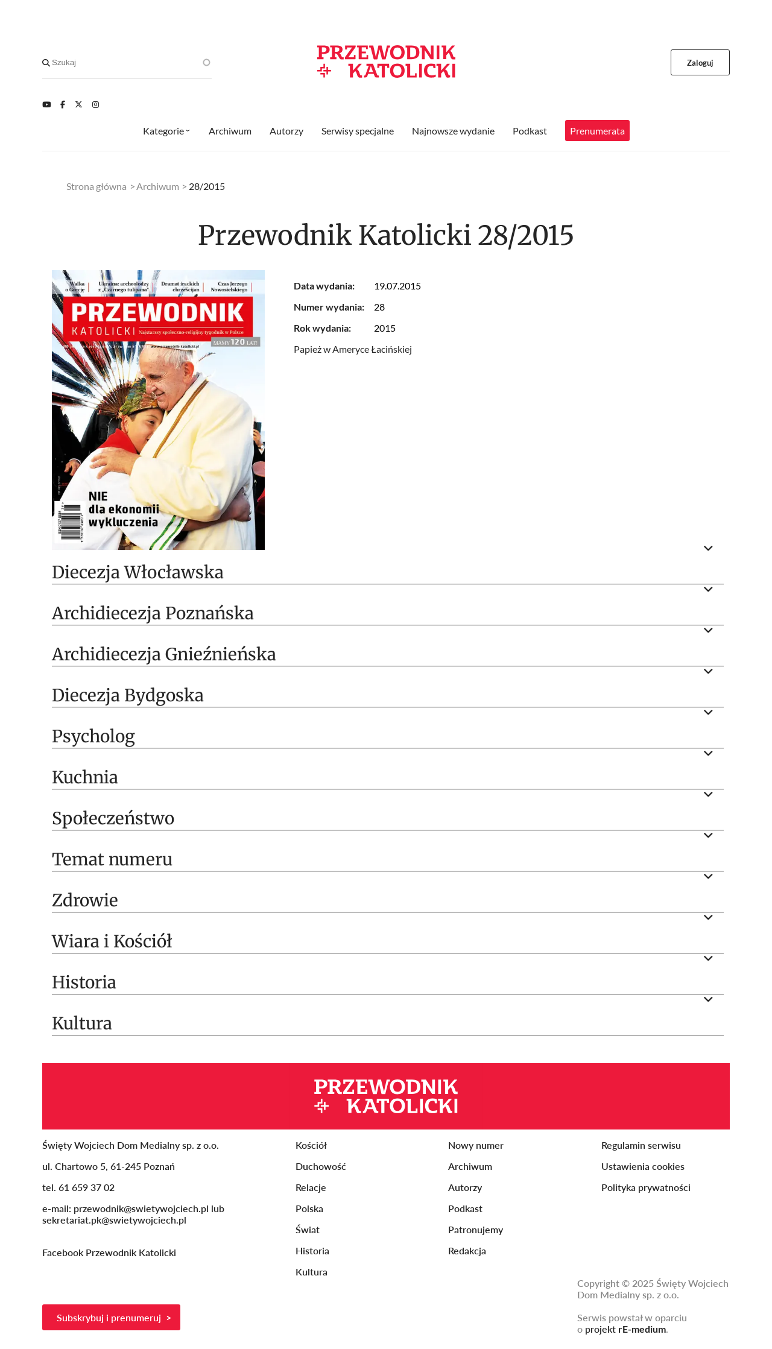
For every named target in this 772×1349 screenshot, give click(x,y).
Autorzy (286, 130)
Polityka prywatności (646, 1187)
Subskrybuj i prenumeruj (109, 1317)
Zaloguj (700, 63)
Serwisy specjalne (357, 130)
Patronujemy (475, 1229)
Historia (312, 1250)
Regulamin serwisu (641, 1145)
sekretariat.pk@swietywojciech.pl (114, 1219)
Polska (309, 1208)
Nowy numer (476, 1145)
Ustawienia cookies (643, 1166)
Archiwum (230, 130)
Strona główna (96, 186)
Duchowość (321, 1166)
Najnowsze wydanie (453, 130)
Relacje (311, 1187)
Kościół (311, 1145)
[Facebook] (62, 104)
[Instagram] (95, 104)
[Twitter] (79, 104)
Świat (308, 1229)
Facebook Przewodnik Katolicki (110, 1252)
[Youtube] (46, 104)
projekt (625, 1329)
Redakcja (467, 1250)
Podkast (530, 130)
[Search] (46, 63)
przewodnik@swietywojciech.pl (141, 1208)
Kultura (311, 1271)
